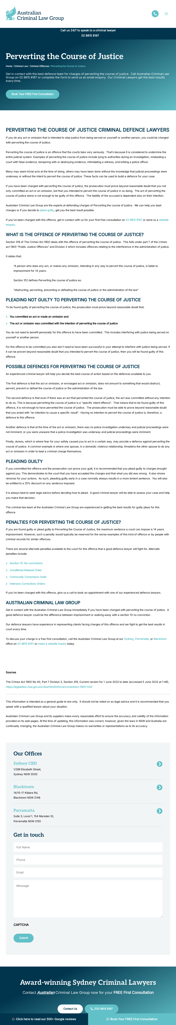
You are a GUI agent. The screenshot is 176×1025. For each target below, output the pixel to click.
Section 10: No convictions (26, 563)
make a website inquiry (51, 643)
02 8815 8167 (90, 35)
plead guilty (47, 210)
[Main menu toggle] (166, 14)
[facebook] (155, 13)
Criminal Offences (39, 66)
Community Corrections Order (28, 576)
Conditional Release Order (26, 570)
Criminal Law (21, 66)
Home (9, 66)
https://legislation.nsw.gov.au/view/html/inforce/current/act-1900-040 (49, 686)
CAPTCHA (21, 925)
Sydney (128, 638)
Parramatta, (142, 638)
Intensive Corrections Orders (27, 583)
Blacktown (160, 638)
